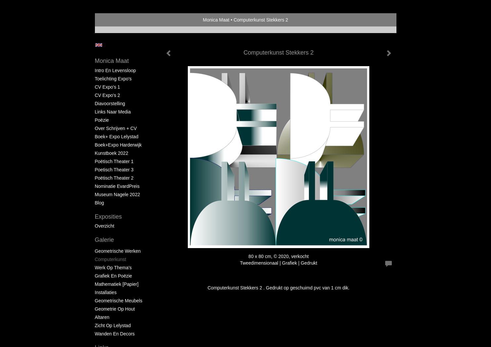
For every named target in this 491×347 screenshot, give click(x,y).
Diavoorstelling (110, 103)
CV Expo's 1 (107, 87)
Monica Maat (216, 19)
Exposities (108, 216)
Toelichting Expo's (113, 78)
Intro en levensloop (115, 70)
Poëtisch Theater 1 (114, 161)
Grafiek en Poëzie (113, 276)
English (98, 45)
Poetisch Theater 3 (114, 169)
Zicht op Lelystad (113, 325)
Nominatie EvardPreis (117, 186)
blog (99, 202)
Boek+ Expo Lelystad (117, 136)
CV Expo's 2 (107, 95)
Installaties (106, 292)
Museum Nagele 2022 (117, 194)
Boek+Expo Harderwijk (118, 145)
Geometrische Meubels (119, 300)
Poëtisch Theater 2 (114, 178)
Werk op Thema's (113, 267)
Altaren (102, 317)
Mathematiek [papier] (117, 284)
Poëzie (102, 120)
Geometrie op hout (115, 309)
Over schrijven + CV (116, 128)
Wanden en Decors (115, 333)
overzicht (104, 226)
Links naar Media (113, 111)
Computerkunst (110, 259)
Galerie (104, 240)
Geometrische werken (118, 251)
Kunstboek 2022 (111, 153)
